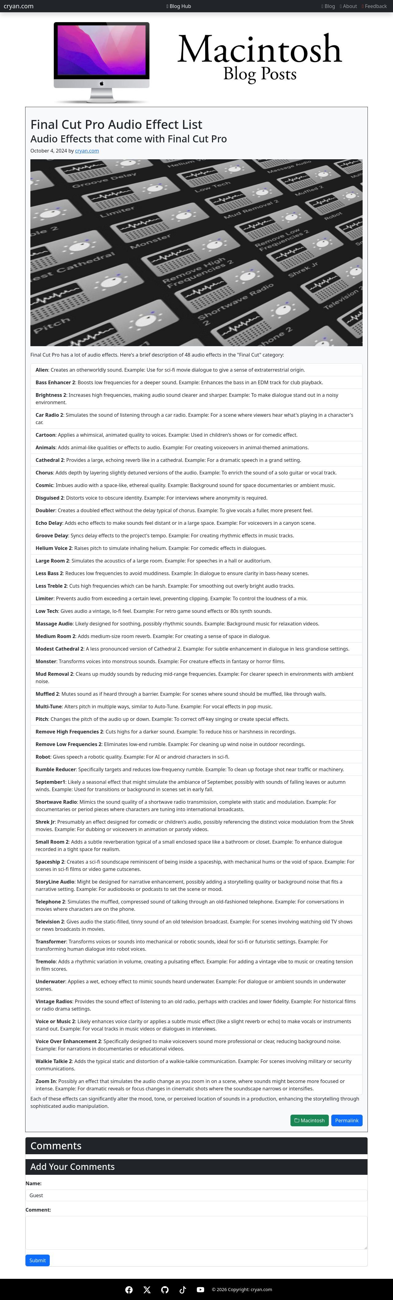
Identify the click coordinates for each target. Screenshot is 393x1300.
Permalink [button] (347, 1120)
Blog (328, 6)
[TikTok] (182, 1289)
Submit (37, 1260)
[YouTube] (200, 1289)
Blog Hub (178, 6)
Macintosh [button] (309, 1120)
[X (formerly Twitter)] (147, 1289)
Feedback (374, 6)
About (348, 6)
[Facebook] (129, 1289)
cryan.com (18, 6)
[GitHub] (165, 1289)
